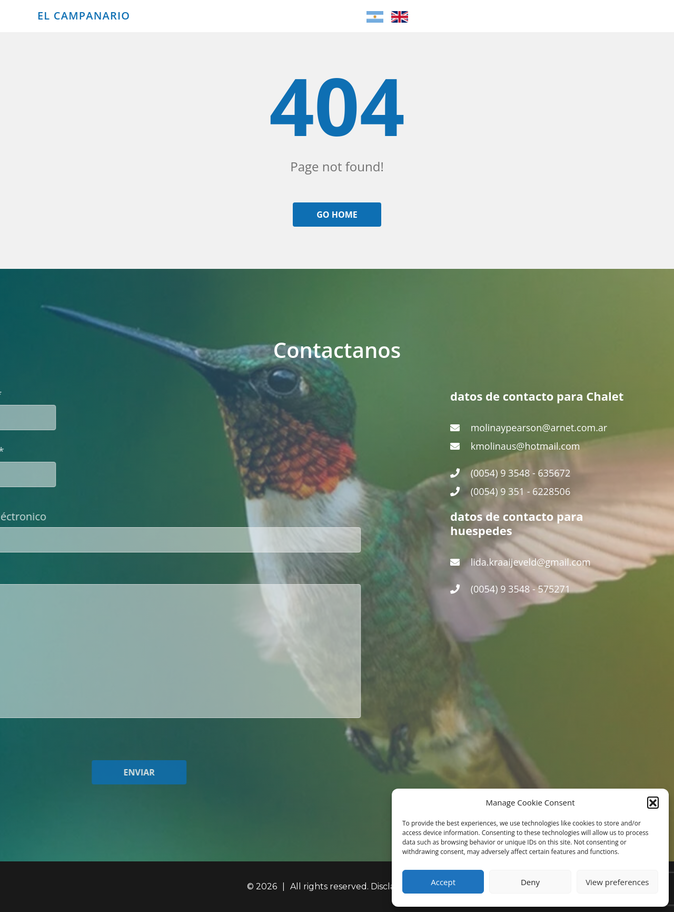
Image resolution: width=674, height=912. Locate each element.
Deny (530, 882)
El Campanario (83, 16)
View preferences (617, 882)
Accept (443, 882)
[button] (653, 802)
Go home (337, 214)
